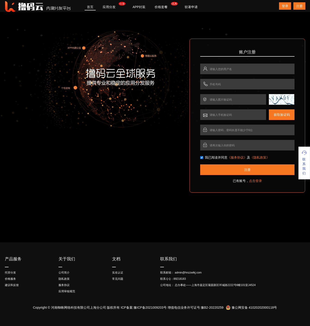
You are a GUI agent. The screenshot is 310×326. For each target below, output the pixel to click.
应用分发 (109, 7)
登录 (285, 6)
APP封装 (138, 7)
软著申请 (191, 7)
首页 (90, 7)
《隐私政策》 (260, 157)
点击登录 (255, 181)
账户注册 (247, 52)
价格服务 (10, 278)
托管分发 (10, 272)
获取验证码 (282, 115)
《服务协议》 (237, 157)
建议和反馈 (12, 285)
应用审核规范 (66, 291)
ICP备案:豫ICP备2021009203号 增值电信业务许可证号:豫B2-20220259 (172, 307)
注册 (299, 6)
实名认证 (117, 272)
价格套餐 (161, 7)
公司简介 (64, 272)
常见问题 (117, 278)
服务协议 (64, 285)
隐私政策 (64, 278)
